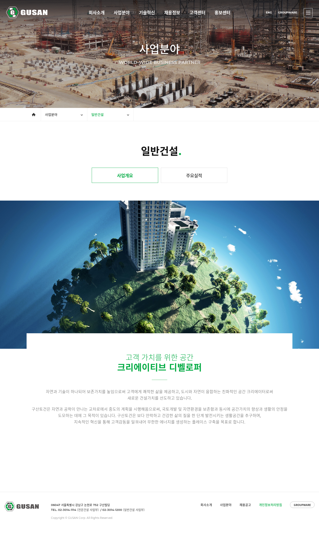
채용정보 (172, 12)
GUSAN (11, 8)
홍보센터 (222, 12)
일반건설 (97, 114)
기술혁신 (147, 12)
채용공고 (245, 504)
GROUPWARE (287, 12)
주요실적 (194, 175)
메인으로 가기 (31, 110)
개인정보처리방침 (270, 504)
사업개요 (125, 175)
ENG (269, 12)
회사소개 (97, 12)
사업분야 (122, 12)
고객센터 (197, 12)
